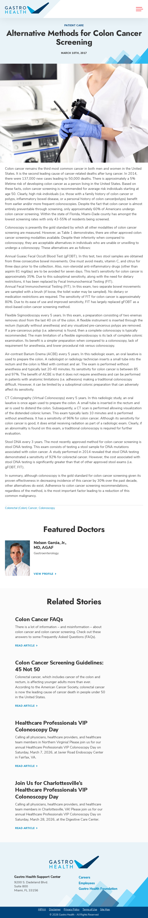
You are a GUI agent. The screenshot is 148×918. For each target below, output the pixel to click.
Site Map (105, 909)
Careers (84, 877)
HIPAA (42, 909)
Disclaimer (55, 909)
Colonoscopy (47, 508)
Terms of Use (90, 909)
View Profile (44, 574)
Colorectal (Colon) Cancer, (21, 508)
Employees (87, 883)
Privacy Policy (71, 909)
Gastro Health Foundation (98, 889)
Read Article (25, 645)
